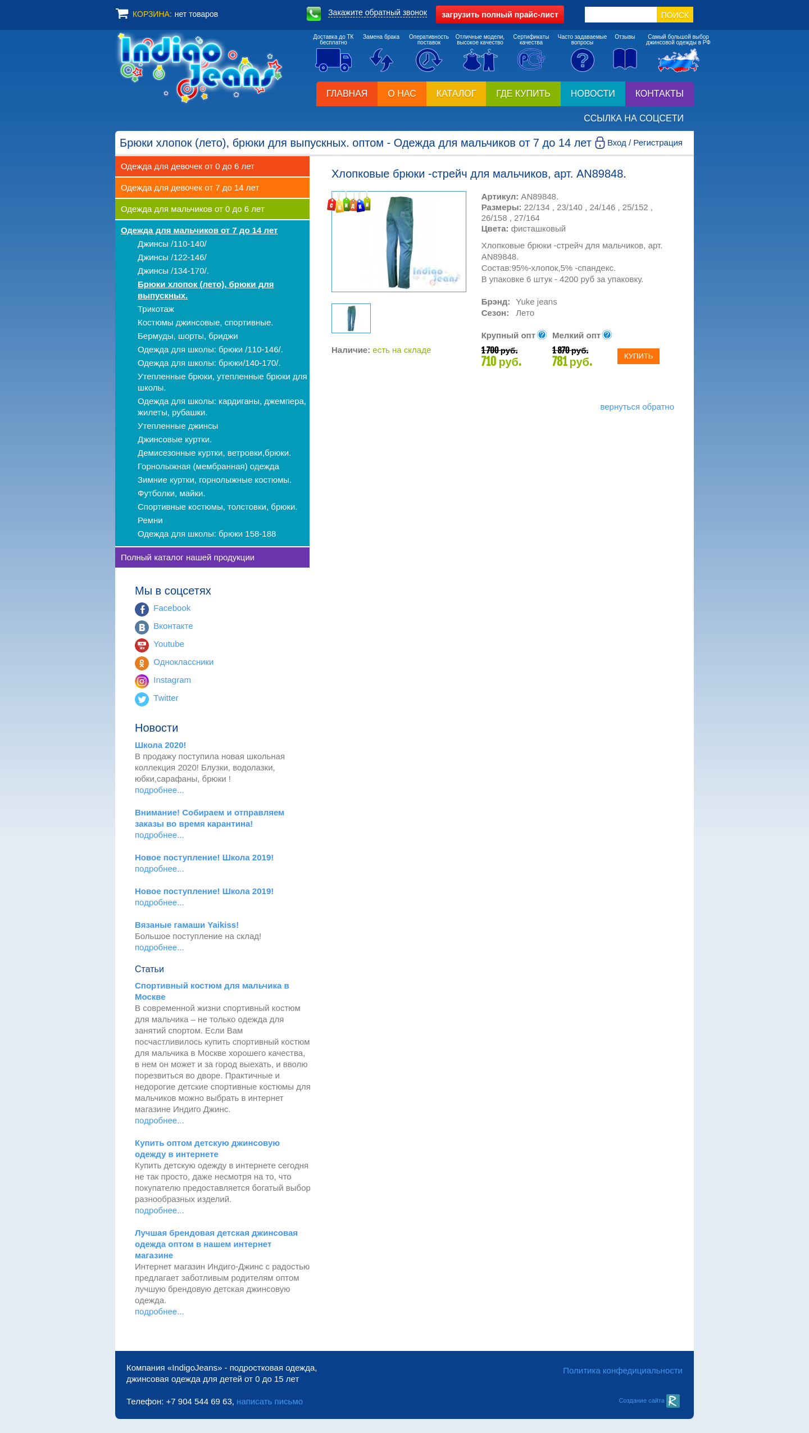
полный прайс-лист (500, 14)
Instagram (172, 679)
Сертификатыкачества (531, 40)
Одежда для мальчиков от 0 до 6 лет (193, 209)
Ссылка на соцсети (634, 118)
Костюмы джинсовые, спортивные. (205, 322)
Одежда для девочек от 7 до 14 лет (190, 187)
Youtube (168, 644)
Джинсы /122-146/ (172, 257)
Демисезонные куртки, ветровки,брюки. (214, 452)
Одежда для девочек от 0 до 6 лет (187, 166)
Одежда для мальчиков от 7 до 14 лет (199, 230)
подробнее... (159, 790)
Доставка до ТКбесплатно (333, 40)
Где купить (523, 93)
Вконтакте (173, 626)
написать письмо (270, 1401)
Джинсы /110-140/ (172, 243)
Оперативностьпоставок (429, 40)
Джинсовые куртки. (175, 439)
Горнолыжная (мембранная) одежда (208, 466)
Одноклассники (183, 661)
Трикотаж (156, 309)
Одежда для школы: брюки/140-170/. (209, 363)
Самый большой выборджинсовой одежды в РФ (678, 40)
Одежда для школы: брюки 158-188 (207, 533)
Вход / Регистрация (645, 142)
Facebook (171, 608)
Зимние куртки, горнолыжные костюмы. (215, 479)
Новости (593, 93)
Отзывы (625, 37)
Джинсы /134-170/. (173, 270)
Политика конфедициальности (623, 1370)
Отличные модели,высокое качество (480, 40)
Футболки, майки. (172, 493)
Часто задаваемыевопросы (582, 40)
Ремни (150, 520)
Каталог (456, 93)
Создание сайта (649, 1400)
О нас (402, 93)
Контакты (659, 93)
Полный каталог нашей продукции (187, 557)
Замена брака (381, 37)
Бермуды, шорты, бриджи (188, 336)
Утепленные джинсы (178, 425)
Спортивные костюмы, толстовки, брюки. (218, 506)
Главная (346, 93)
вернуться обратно (637, 406)
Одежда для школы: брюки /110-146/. (210, 349)
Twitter (165, 697)
